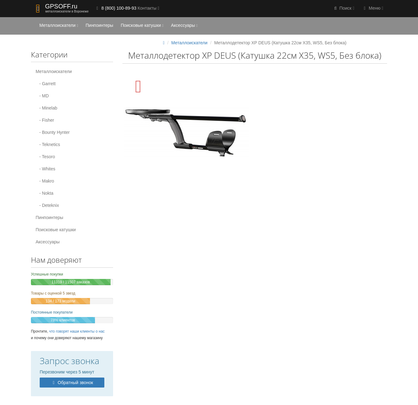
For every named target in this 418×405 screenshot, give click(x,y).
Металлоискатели (58, 25)
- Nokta (44, 193)
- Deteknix (47, 205)
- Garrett (46, 83)
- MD (42, 95)
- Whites (45, 168)
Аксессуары (184, 25)
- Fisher (45, 120)
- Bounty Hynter (53, 132)
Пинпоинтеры (99, 25)
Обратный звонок (72, 382)
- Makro (45, 180)
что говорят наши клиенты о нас (77, 331)
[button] (343, 8)
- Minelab (46, 107)
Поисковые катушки (142, 25)
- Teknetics (48, 144)
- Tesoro (45, 156)
